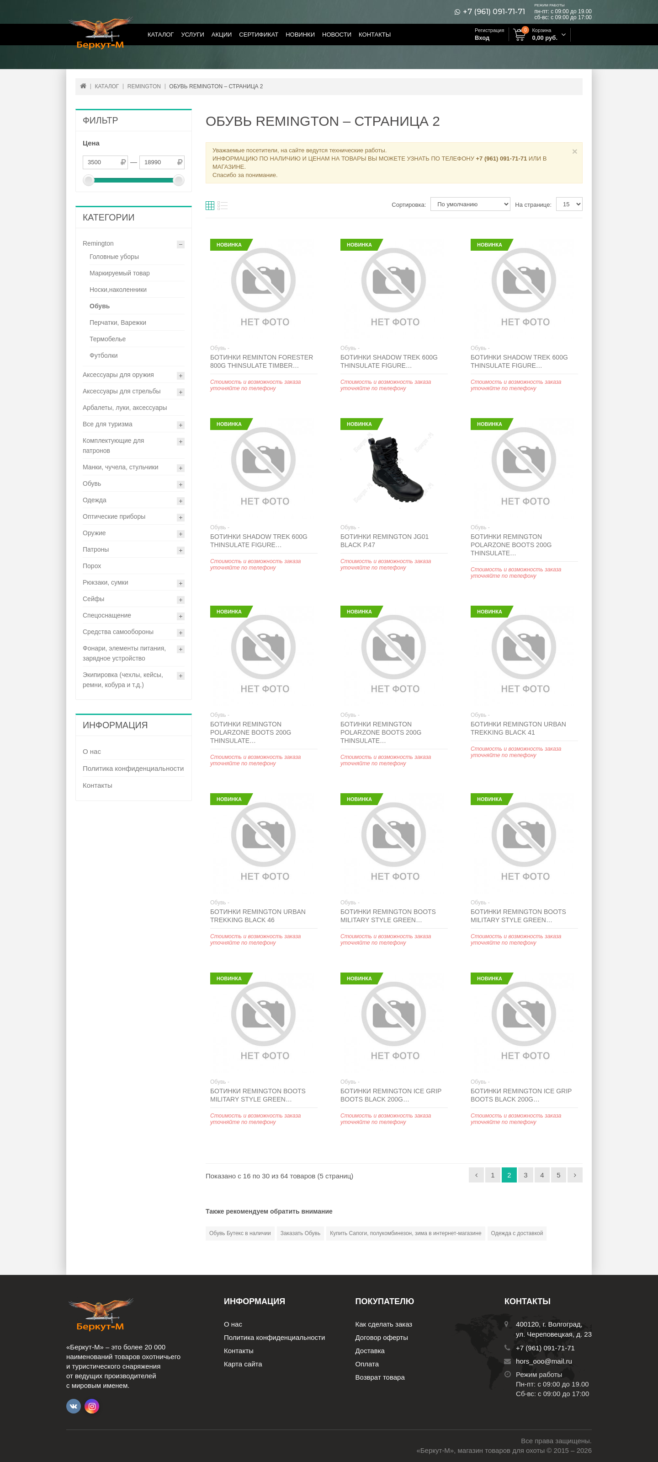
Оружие (94, 533)
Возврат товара (380, 1377)
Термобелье (108, 339)
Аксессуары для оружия (118, 374)
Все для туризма (108, 424)
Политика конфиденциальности (133, 768)
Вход (482, 37)
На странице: (533, 204)
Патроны (96, 549)
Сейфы (93, 598)
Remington (98, 243)
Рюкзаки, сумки (105, 582)
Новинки (300, 34)
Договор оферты (382, 1337)
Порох (92, 566)
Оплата (367, 1364)
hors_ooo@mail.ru (544, 1361)
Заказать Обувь (301, 1233)
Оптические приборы (114, 516)
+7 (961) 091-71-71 (494, 12)
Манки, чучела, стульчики (121, 467)
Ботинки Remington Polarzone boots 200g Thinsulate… (511, 545)
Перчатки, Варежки (118, 322)
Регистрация (489, 30)
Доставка (370, 1350)
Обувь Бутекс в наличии (240, 1233)
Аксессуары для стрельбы (122, 391)
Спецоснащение (107, 615)
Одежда (94, 500)
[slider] (89, 180)
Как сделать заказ (384, 1324)
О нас (92, 751)
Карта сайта (243, 1364)
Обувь (100, 306)
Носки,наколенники (118, 289)
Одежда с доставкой (517, 1233)
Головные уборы (114, 256)
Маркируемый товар (120, 273)
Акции (222, 34)
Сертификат (258, 34)
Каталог (161, 34)
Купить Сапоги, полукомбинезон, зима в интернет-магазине (405, 1233)
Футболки (104, 355)
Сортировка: (409, 204)
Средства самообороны (118, 631)
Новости (336, 34)
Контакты (375, 34)
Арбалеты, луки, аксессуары (125, 407)
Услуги (192, 34)
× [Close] (575, 151)
